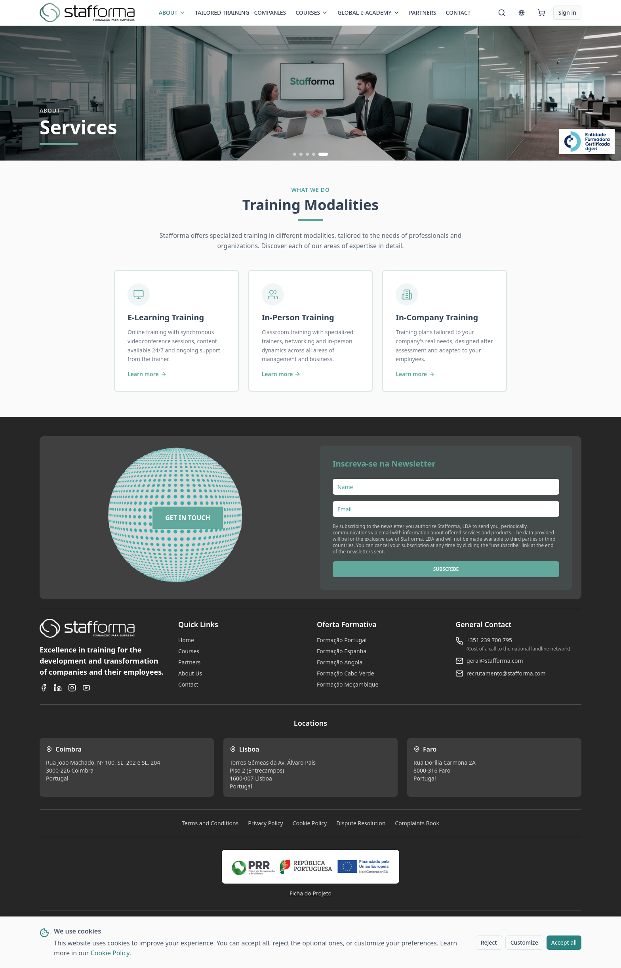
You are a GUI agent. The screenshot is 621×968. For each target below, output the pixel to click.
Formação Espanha (341, 651)
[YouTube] (86, 688)
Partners (189, 662)
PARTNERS (422, 12)
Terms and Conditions (210, 823)
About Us (190, 673)
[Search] (502, 13)
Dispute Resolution (360, 823)
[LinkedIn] (58, 688)
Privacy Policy (265, 823)
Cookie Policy (110, 953)
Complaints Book (417, 823)
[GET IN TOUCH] (187, 518)
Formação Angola (339, 662)
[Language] (522, 13)
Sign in (567, 12)
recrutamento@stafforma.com (506, 673)
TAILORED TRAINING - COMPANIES (240, 12)
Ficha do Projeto (310, 893)
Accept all (564, 942)
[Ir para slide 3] (307, 154)
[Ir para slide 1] (294, 154)
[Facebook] (44, 688)
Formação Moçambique (347, 684)
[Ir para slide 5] (323, 154)
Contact (188, 684)
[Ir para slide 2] (301, 154)
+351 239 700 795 (489, 640)
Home (186, 640)
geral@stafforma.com (495, 660)
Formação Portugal (342, 640)
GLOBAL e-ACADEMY (368, 12)
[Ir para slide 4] (313, 154)
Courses (188, 651)
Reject (489, 942)
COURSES (311, 12)
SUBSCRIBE (446, 569)
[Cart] (541, 13)
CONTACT (458, 12)
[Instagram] (72, 688)
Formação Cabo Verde (345, 673)
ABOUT (172, 12)
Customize (524, 942)
